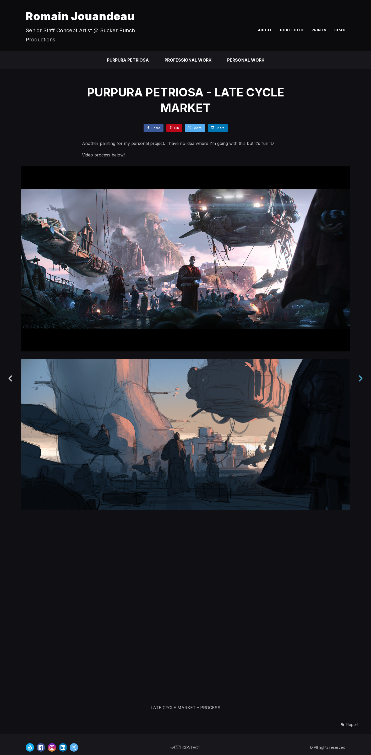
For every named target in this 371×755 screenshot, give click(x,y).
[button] (349, 724)
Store (339, 30)
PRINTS (319, 30)
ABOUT (265, 30)
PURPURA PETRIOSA (128, 60)
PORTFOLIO (292, 30)
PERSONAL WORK (245, 60)
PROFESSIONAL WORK (188, 60)
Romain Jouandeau (80, 16)
